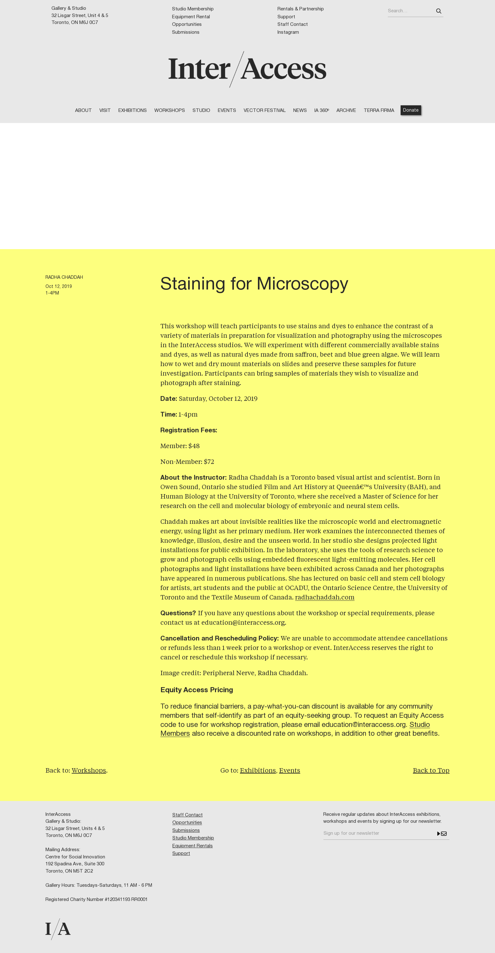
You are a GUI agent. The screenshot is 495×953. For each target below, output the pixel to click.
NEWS (300, 110)
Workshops (89, 771)
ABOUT (83, 110)
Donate (411, 110)
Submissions (186, 32)
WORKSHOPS (169, 110)
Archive (346, 110)
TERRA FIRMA (379, 110)
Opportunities (187, 24)
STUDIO (201, 110)
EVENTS (227, 110)
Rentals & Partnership (300, 9)
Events (289, 771)
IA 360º (321, 110)
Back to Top (431, 771)
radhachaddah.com (325, 598)
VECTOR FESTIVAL (265, 110)
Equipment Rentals (192, 846)
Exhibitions (132, 110)
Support (286, 17)
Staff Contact (292, 24)
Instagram (288, 32)
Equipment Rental (191, 17)
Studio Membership (193, 9)
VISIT (105, 110)
